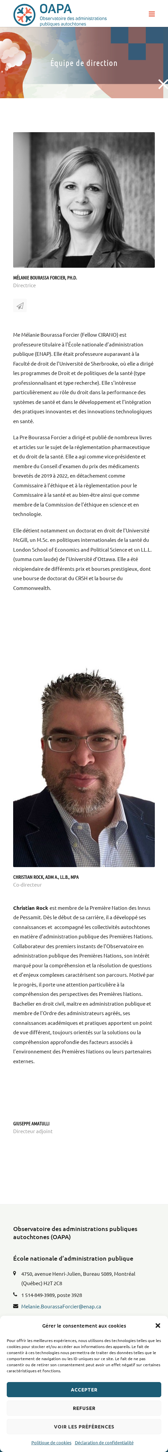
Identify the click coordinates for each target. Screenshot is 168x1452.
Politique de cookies (51, 1442)
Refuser (84, 1408)
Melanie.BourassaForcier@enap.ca (61, 1306)
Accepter (84, 1389)
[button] (158, 1325)
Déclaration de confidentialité (104, 1442)
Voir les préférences (84, 1426)
